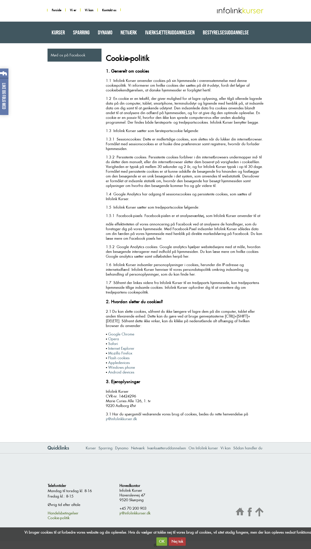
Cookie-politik (59, 517)
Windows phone (121, 367)
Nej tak (177, 541)
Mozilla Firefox (120, 353)
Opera (113, 339)
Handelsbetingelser (63, 513)
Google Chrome (121, 334)
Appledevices (119, 362)
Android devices (121, 372)
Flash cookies (119, 358)
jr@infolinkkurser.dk (121, 419)
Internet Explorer (121, 348)
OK (161, 541)
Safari (113, 343)
